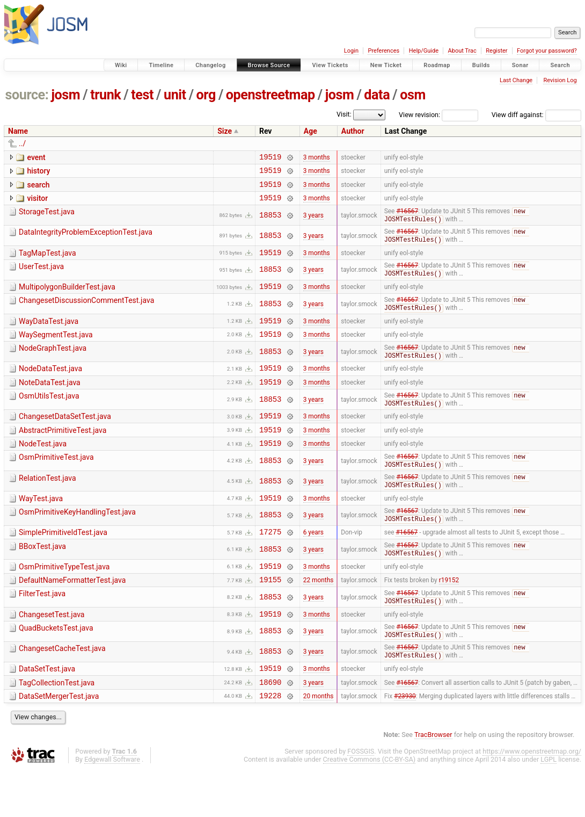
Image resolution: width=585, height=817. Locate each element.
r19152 (449, 617)
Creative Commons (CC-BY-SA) (369, 807)
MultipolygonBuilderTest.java (67, 298)
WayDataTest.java (48, 335)
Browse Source (269, 65)
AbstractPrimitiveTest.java (62, 454)
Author (352, 131)
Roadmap (436, 65)
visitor (37, 203)
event (36, 157)
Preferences (383, 50)
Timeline (161, 65)
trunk (105, 95)
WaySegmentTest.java (56, 350)
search (38, 188)
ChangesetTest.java (51, 653)
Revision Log (559, 80)
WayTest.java (41, 528)
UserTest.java (41, 276)
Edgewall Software (112, 807)
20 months (318, 743)
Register (496, 50)
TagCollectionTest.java (56, 727)
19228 (270, 743)
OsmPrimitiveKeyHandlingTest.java (77, 543)
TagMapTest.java (47, 261)
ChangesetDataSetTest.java (65, 439)
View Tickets (330, 65)
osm (413, 95)
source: (27, 95)
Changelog (210, 65)
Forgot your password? (547, 50)
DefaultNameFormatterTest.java (72, 616)
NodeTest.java (43, 469)
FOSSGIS (360, 799)
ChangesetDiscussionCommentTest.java (86, 313)
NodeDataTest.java (50, 386)
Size (224, 131)
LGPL (548, 807)
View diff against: (536, 115)
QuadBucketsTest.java (56, 668)
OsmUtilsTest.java (49, 417)
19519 (270, 158)
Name (18, 131)
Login (351, 50)
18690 (270, 728)
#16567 (407, 218)
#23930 (405, 743)
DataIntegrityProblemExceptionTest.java (85, 239)
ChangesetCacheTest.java (62, 690)
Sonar (520, 65)
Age (310, 131)
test (142, 95)
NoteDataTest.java (50, 402)
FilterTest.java (42, 631)
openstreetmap (270, 95)
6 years (313, 565)
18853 (270, 222)
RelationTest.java (47, 506)
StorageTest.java (47, 218)
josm (65, 95)
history (38, 172)
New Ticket (386, 65)
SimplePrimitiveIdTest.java (63, 564)
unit (175, 95)
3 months (316, 158)
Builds (481, 65)
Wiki (121, 65)
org (206, 95)
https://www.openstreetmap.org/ (531, 799)
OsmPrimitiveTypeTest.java (64, 601)
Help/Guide (423, 50)
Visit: (344, 114)
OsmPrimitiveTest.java (56, 484)
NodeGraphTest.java (52, 365)
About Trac (462, 50)
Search (560, 65)
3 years (313, 222)
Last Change (516, 80)
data (377, 95)
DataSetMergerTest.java (59, 742)
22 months (318, 617)
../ (22, 143)
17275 (270, 565)
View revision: (419, 115)
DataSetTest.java (47, 711)
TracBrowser (433, 782)
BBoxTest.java (42, 580)
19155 (270, 617)
